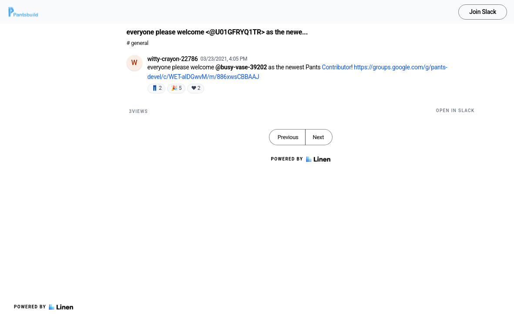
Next (318, 137)
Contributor (336, 67)
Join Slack (482, 11)
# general (137, 43)
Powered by (43, 307)
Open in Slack (455, 110)
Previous (288, 137)
